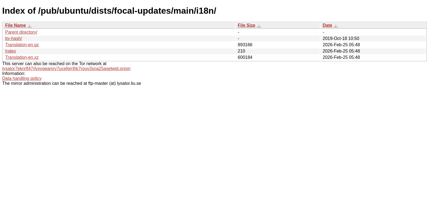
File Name (15, 25)
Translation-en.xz (22, 57)
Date (327, 25)
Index (10, 51)
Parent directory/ (21, 32)
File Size (246, 25)
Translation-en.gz (22, 44)
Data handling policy (22, 78)
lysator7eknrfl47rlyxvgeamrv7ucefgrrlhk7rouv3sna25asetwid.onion (66, 68)
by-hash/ (13, 38)
